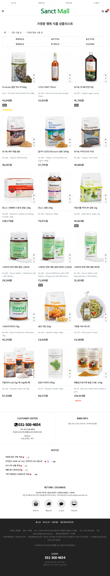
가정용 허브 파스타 (82, 326)
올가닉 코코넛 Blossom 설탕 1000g (53, 151)
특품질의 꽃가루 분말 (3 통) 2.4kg (88, 382)
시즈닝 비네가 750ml (47, 86)
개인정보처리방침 (67, 522)
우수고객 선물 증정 (12, 465)
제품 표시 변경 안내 (12, 469)
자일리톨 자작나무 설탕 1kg (85, 207)
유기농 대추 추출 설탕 (11, 151)
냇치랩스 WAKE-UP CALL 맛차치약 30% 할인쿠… (24, 461)
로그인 (13, 3)
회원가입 (41, 3)
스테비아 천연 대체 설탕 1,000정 (15, 266)
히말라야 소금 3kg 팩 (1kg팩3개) (16, 382)
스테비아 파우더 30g (10, 326)
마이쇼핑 (69, 3)
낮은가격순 (55, 39)
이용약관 (54, 522)
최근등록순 (90, 44)
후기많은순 (55, 44)
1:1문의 (96, 3)
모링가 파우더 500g (46, 382)
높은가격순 (90, 39)
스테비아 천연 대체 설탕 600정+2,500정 (55, 266)
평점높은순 (20, 44)
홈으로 (38, 522)
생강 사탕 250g (44, 326)
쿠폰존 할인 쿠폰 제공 (13, 456)
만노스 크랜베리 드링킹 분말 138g (16, 207)
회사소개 (46, 522)
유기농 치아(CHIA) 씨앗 (84, 151)
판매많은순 (20, 39)
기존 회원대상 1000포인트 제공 (17, 474)
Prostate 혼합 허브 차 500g (14, 86)
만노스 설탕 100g (45, 207)
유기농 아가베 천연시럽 (83, 86)
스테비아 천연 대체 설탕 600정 (87, 266)
